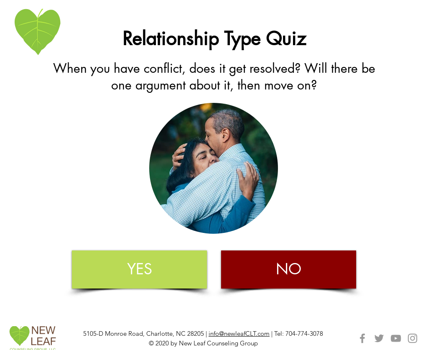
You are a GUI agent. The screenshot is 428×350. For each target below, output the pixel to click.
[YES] (139, 269)
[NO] (288, 269)
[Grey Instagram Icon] (412, 338)
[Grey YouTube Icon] (396, 338)
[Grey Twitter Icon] (379, 338)
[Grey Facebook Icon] (362, 338)
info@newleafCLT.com (239, 333)
